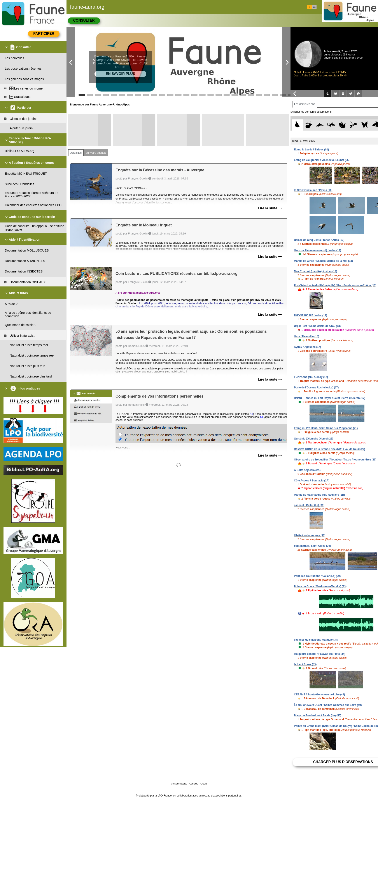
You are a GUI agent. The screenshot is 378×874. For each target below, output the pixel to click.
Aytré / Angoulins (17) (307, 346)
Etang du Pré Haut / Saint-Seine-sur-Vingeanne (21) (326, 428)
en (314, 7)
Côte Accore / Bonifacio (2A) (311, 480)
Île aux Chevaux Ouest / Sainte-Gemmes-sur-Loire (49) (328, 705)
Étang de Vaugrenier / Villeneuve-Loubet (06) (322, 160)
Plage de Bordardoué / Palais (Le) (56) (317, 715)
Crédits (203, 784)
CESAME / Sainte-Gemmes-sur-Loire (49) (319, 694)
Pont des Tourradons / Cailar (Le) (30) (317, 575)
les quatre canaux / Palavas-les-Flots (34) (319, 653)
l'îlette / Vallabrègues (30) (309, 535)
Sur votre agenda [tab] (96, 152)
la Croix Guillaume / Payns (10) (313, 190)
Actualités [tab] (76, 152)
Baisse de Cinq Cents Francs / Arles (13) (319, 239)
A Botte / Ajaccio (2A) (307, 470)
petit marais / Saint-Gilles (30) (312, 545)
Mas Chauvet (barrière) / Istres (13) (315, 271)
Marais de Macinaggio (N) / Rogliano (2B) (319, 494)
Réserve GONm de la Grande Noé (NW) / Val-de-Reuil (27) (329, 449)
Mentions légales (179, 784)
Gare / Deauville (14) (306, 336)
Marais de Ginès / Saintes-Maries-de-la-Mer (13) (323, 260)
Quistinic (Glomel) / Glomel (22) (313, 438)
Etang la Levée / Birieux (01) (311, 149)
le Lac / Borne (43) (305, 664)
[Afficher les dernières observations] (311, 111)
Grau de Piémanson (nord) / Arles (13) (317, 250)
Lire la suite (270, 208)
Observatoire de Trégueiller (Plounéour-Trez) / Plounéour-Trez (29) (335, 459)
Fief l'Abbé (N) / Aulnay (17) (311, 377)
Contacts (193, 784)
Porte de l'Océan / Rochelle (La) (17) (316, 387)
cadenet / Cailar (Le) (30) (309, 505)
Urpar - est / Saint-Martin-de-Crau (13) (317, 326)
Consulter (83, 20)
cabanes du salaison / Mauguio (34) (316, 639)
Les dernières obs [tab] (304, 104)
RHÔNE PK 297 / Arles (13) (310, 315)
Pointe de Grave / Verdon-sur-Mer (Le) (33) (320, 586)
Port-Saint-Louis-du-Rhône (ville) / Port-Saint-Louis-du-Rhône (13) (335, 285)
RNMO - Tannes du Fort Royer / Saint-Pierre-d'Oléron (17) (329, 398)
